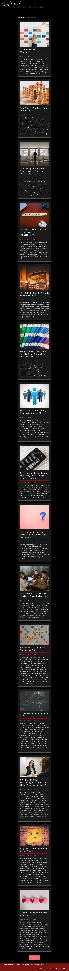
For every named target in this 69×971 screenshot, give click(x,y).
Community (8, 965)
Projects (25, 965)
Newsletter (35, 965)
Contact (44, 965)
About (17, 965)
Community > (23, 17)
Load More (34, 957)
